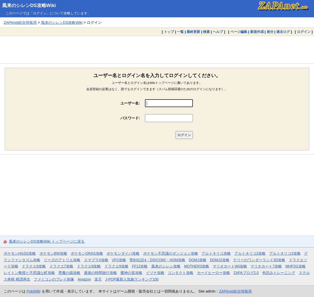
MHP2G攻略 (295, 266)
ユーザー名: (130, 103)
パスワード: (130, 118)
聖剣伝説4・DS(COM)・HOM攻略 (157, 260)
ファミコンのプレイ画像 (54, 279)
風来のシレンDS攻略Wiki (29, 5)
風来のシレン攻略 (166, 266)
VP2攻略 (119, 260)
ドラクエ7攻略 (61, 266)
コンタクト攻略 (180, 273)
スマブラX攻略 (96, 260)
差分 (270, 32)
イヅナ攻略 (155, 273)
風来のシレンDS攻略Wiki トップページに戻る (47, 241)
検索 (206, 32)
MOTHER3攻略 (196, 266)
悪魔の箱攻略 (69, 273)
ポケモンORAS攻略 (87, 253)
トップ (169, 32)
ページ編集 (238, 32)
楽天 (98, 279)
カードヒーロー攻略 (213, 273)
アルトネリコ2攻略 (250, 253)
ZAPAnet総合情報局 (20, 22)
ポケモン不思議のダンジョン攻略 (170, 253)
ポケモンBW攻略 (53, 253)
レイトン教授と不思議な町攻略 (29, 273)
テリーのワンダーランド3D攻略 (259, 260)
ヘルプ (218, 32)
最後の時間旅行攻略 (100, 273)
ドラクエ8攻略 (89, 266)
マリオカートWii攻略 (230, 266)
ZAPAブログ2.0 (246, 273)
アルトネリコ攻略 (216, 253)
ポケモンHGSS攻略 (20, 253)
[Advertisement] (157, 49)
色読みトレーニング (278, 273)
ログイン (304, 32)
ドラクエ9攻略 (116, 266)
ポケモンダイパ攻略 (122, 253)
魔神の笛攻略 (131, 273)
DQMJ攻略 (197, 260)
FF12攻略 (140, 266)
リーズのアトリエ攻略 (62, 260)
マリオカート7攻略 (266, 266)
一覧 (180, 32)
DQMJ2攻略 (219, 260)
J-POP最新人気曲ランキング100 (132, 279)
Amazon (84, 279)
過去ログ (283, 32)
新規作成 (257, 32)
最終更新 (193, 32)
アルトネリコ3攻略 (285, 253)
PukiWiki (34, 291)
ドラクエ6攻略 (34, 266)
